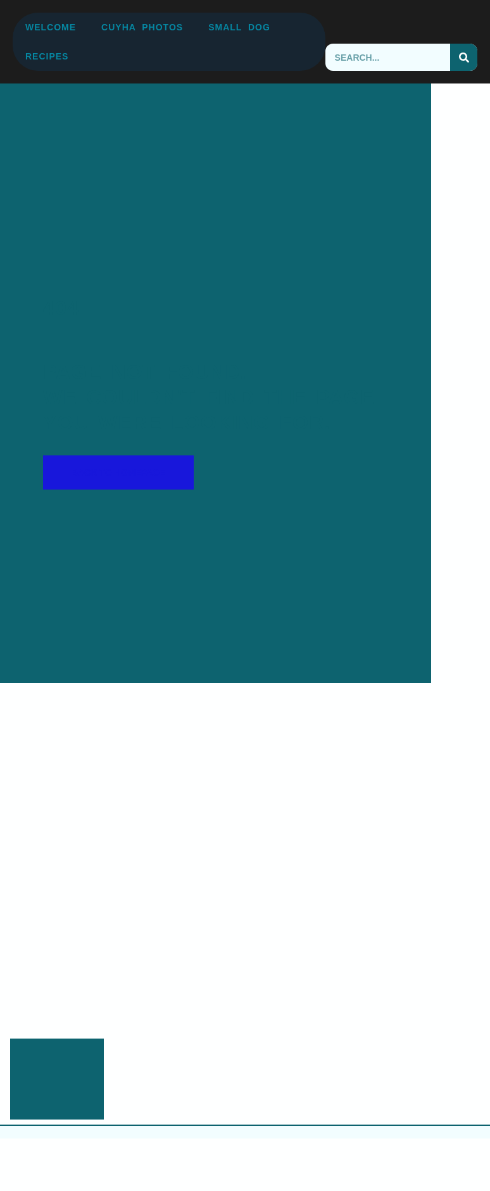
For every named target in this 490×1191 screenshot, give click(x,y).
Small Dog (239, 27)
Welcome (50, 27)
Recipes (46, 56)
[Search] (463, 57)
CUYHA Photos (142, 27)
